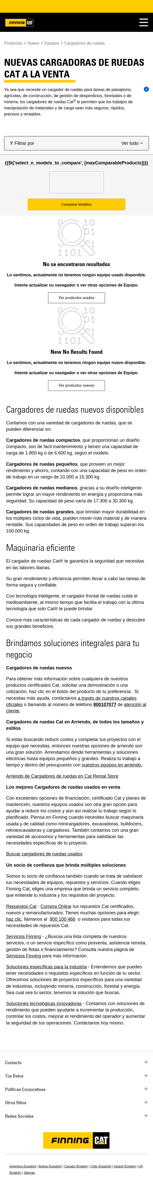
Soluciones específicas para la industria (46, 966)
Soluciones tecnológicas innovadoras (44, 1003)
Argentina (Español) (22, 1166)
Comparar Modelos (76, 204)
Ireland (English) (125, 1166)
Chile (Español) (100, 1166)
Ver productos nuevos (76, 385)
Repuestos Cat (21, 906)
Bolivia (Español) (50, 1166)
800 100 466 (62, 919)
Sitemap (29, 1173)
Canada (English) (76, 1166)
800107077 (104, 704)
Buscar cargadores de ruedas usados (44, 853)
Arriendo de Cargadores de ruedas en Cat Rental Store (62, 776)
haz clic (13, 919)
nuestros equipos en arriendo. (112, 765)
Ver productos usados (76, 297)
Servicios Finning (23, 936)
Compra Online (56, 906)
